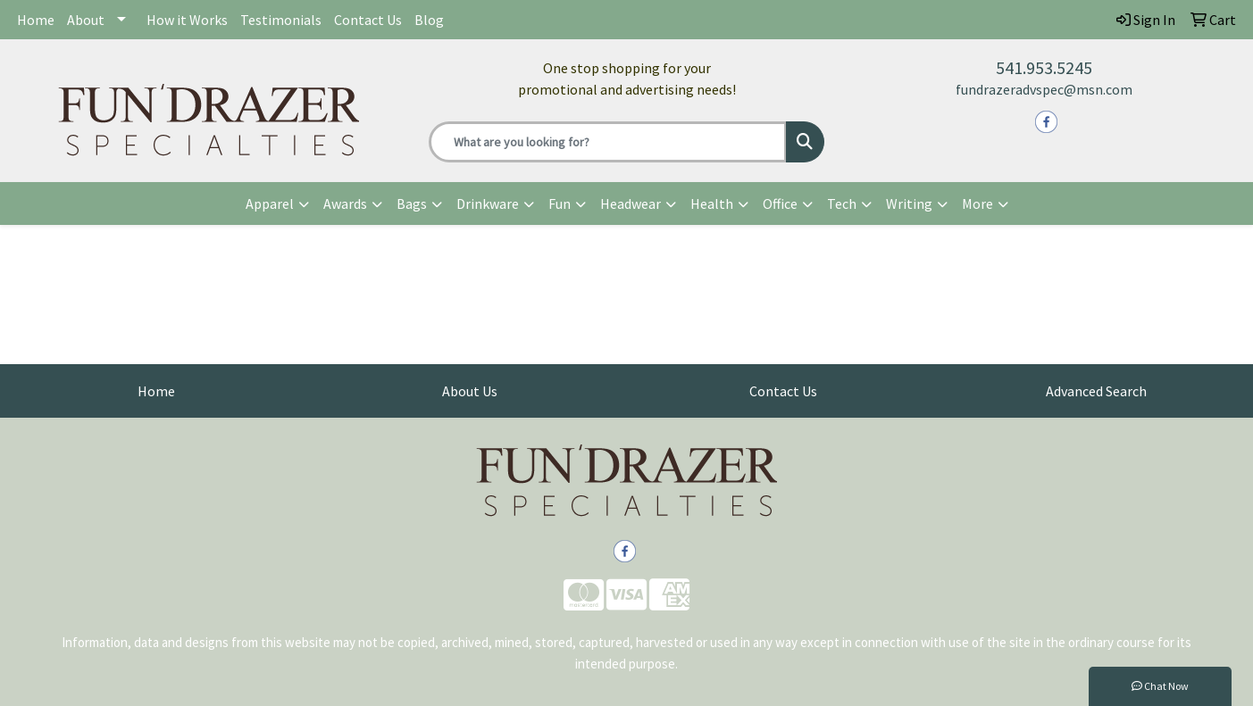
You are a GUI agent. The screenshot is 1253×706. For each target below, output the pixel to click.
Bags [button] (412, 203)
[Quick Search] (608, 141)
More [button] (977, 203)
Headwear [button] (630, 203)
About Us (469, 391)
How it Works (187, 20)
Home (35, 20)
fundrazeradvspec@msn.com (1044, 89)
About (85, 20)
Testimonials (281, 20)
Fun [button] (559, 203)
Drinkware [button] (487, 203)
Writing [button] (909, 203)
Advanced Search (1096, 391)
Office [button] (780, 203)
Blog (429, 20)
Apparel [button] (270, 203)
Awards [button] (345, 203)
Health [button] (711, 203)
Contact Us (368, 20)
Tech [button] (841, 203)
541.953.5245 (1044, 67)
